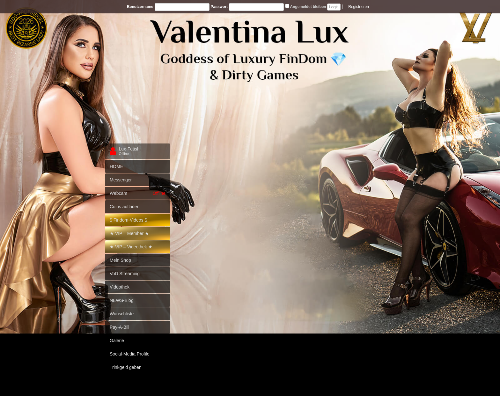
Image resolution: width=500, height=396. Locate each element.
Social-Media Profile (130, 353)
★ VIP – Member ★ (129, 233)
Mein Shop (120, 260)
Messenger (121, 179)
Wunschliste (122, 313)
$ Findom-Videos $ (128, 220)
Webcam (137, 193)
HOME (116, 166)
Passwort (219, 6)
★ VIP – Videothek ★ (131, 246)
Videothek (119, 287)
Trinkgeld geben (126, 367)
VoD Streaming (125, 273)
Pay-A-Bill (119, 327)
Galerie (117, 340)
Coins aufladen (124, 206)
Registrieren (358, 6)
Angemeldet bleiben (305, 6)
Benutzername (140, 6)
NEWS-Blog (122, 300)
